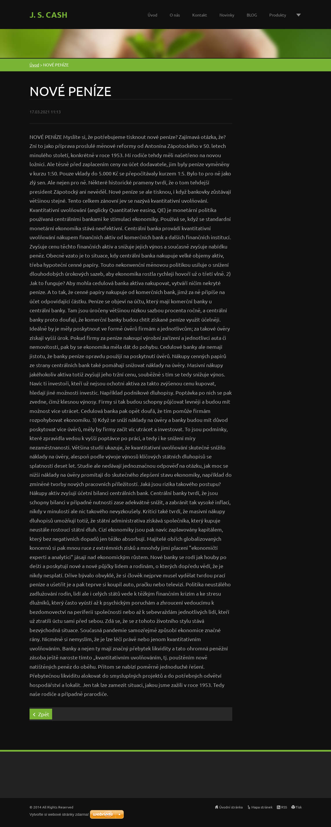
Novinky (227, 14)
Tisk (299, 807)
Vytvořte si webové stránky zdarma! (59, 814)
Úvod (152, 14)
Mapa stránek (262, 807)
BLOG (252, 14)
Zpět (43, 714)
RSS (284, 807)
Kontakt (199, 14)
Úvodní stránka (231, 807)
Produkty (277, 14)
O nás (175, 14)
